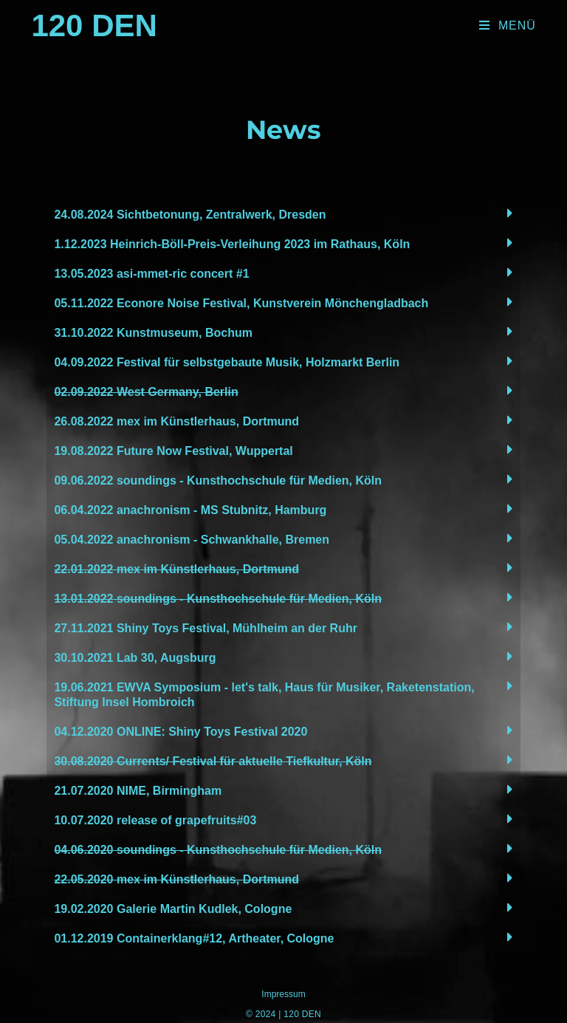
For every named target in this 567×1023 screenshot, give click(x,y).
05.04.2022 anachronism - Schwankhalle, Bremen (191, 539)
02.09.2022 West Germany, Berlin (146, 392)
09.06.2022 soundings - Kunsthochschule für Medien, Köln (218, 480)
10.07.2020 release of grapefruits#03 (155, 820)
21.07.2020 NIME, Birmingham (137, 790)
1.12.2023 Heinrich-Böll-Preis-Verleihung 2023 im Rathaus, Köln (232, 244)
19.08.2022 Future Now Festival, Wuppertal (173, 451)
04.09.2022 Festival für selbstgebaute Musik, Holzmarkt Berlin (226, 362)
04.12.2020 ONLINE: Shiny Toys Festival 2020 (180, 731)
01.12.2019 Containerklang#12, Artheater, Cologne (194, 938)
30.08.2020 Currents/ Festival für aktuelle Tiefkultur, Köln (212, 761)
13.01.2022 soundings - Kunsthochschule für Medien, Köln (218, 598)
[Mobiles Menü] (507, 26)
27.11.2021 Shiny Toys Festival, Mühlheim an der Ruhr (205, 628)
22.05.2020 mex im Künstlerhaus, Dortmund (176, 879)
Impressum (283, 994)
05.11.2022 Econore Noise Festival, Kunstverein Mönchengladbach (241, 303)
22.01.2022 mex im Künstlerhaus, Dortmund (176, 569)
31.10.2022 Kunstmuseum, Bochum (153, 332)
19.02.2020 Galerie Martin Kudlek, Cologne (173, 909)
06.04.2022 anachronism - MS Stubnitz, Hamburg (190, 510)
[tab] (283, 213)
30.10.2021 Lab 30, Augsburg (135, 657)
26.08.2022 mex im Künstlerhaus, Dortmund (176, 421)
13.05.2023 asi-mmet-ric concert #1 (151, 273)
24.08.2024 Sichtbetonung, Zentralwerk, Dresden (190, 214)
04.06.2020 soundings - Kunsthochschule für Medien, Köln (218, 850)
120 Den (94, 25)
